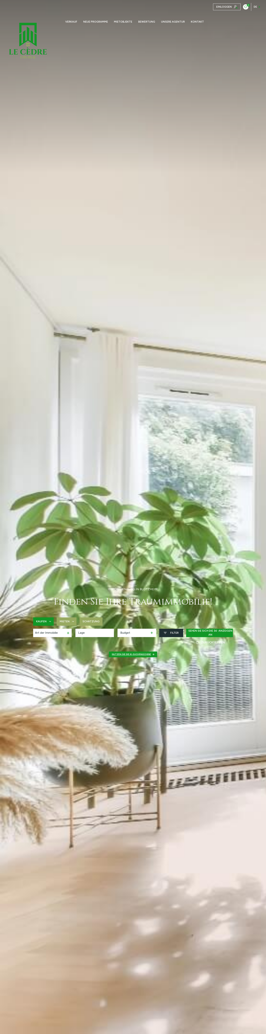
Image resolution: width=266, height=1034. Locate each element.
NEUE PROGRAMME (95, 22)
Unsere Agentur (173, 22)
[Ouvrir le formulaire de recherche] (171, 633)
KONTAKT (197, 22)
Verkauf (71, 22)
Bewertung (146, 22)
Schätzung (91, 621)
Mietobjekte (123, 22)
